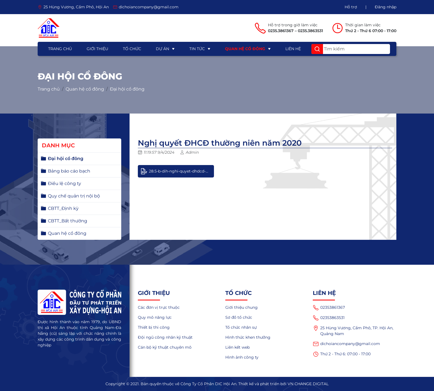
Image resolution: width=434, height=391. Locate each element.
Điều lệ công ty (64, 183)
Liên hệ (293, 48)
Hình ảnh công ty (242, 357)
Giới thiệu (97, 48)
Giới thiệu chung (241, 307)
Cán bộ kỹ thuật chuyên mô (165, 347)
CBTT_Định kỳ (63, 208)
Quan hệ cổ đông (245, 48)
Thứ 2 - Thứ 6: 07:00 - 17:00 (342, 354)
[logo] (49, 28)
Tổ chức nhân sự (241, 327)
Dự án (162, 48)
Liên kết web (237, 347)
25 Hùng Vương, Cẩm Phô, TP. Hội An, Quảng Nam (353, 330)
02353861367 (329, 308)
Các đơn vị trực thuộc (159, 307)
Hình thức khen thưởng (247, 337)
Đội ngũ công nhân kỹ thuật (165, 337)
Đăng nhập (385, 6)
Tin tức (197, 48)
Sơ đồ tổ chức (238, 317)
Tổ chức (132, 48)
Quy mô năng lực (155, 317)
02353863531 (329, 318)
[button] (317, 49)
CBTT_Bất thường (67, 220)
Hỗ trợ (351, 6)
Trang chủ (60, 48)
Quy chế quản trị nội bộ (74, 196)
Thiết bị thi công (154, 327)
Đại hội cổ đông (127, 89)
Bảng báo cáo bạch (69, 171)
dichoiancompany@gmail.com (346, 344)
